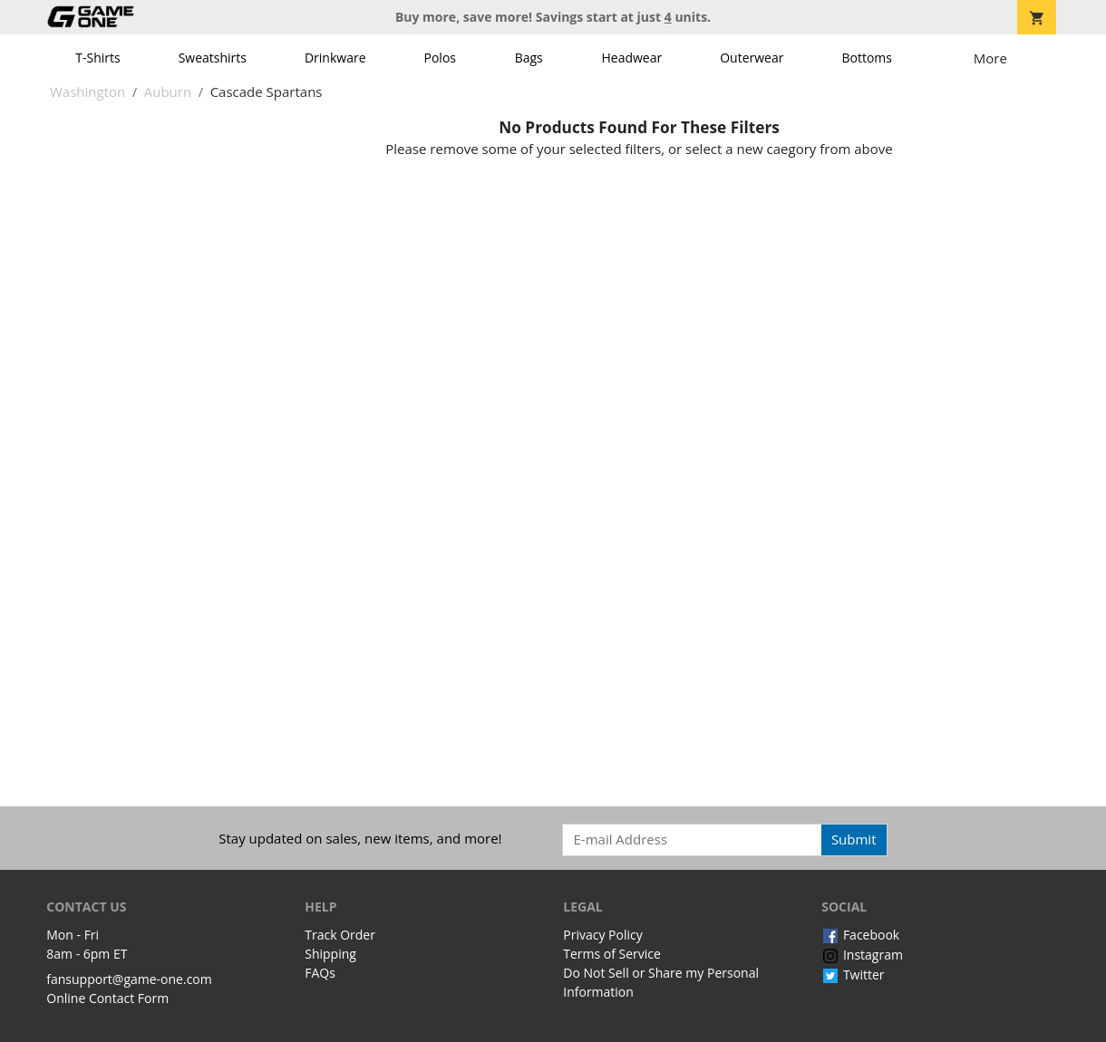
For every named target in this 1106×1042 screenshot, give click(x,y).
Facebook (860, 934)
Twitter (852, 974)
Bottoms (866, 57)
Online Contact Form (107, 998)
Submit (854, 839)
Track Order (340, 934)
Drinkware (335, 57)
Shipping (330, 953)
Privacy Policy (602, 934)
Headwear (631, 57)
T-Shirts (97, 57)
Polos (440, 57)
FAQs (320, 972)
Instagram (862, 954)
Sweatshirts (213, 57)
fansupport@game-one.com (129, 979)
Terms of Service (612, 953)
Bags (529, 57)
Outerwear (751, 57)
